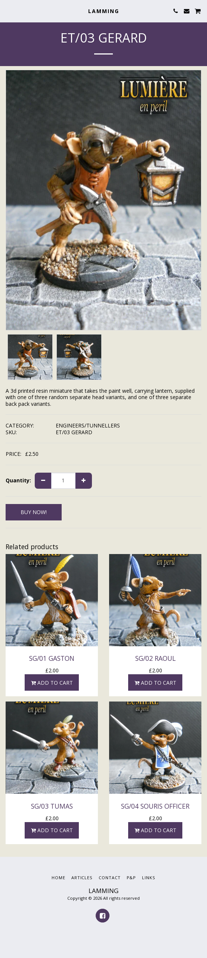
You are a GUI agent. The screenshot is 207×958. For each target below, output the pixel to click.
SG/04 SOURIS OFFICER (155, 806)
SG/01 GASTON (51, 658)
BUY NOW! (34, 512)
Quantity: (18, 480)
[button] (8, 10)
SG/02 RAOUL (155, 658)
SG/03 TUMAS (52, 806)
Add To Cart (52, 682)
